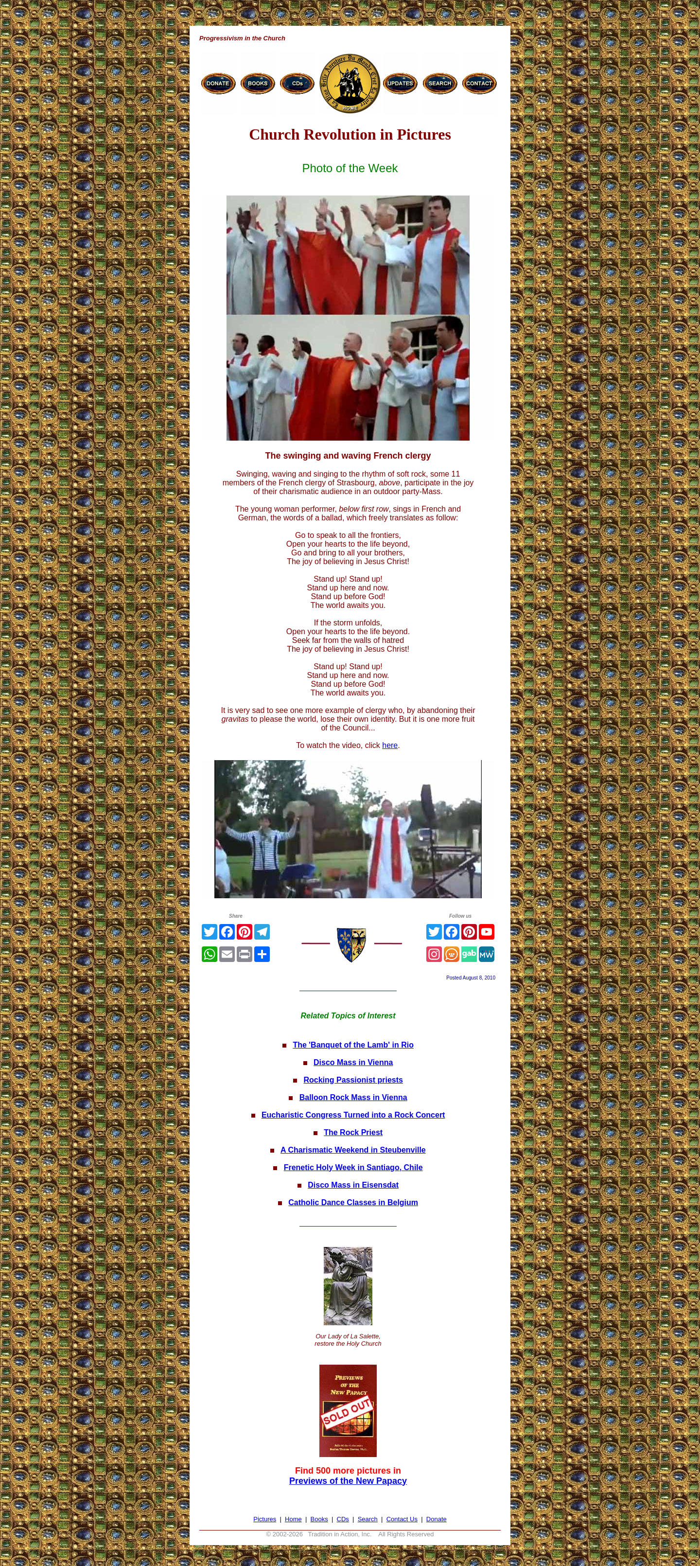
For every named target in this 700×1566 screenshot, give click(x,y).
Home (293, 1519)
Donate (436, 1519)
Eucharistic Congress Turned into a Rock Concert (353, 1115)
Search (368, 1519)
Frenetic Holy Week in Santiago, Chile (353, 1167)
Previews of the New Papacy (348, 1481)
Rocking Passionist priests (353, 1080)
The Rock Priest (353, 1132)
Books (319, 1519)
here (390, 745)
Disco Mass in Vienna (353, 1062)
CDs (343, 1519)
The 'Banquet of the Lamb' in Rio (353, 1045)
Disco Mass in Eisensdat (353, 1185)
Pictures (264, 1519)
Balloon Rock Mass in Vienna (353, 1097)
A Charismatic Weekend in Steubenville (353, 1150)
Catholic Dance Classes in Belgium (353, 1202)
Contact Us (402, 1519)
